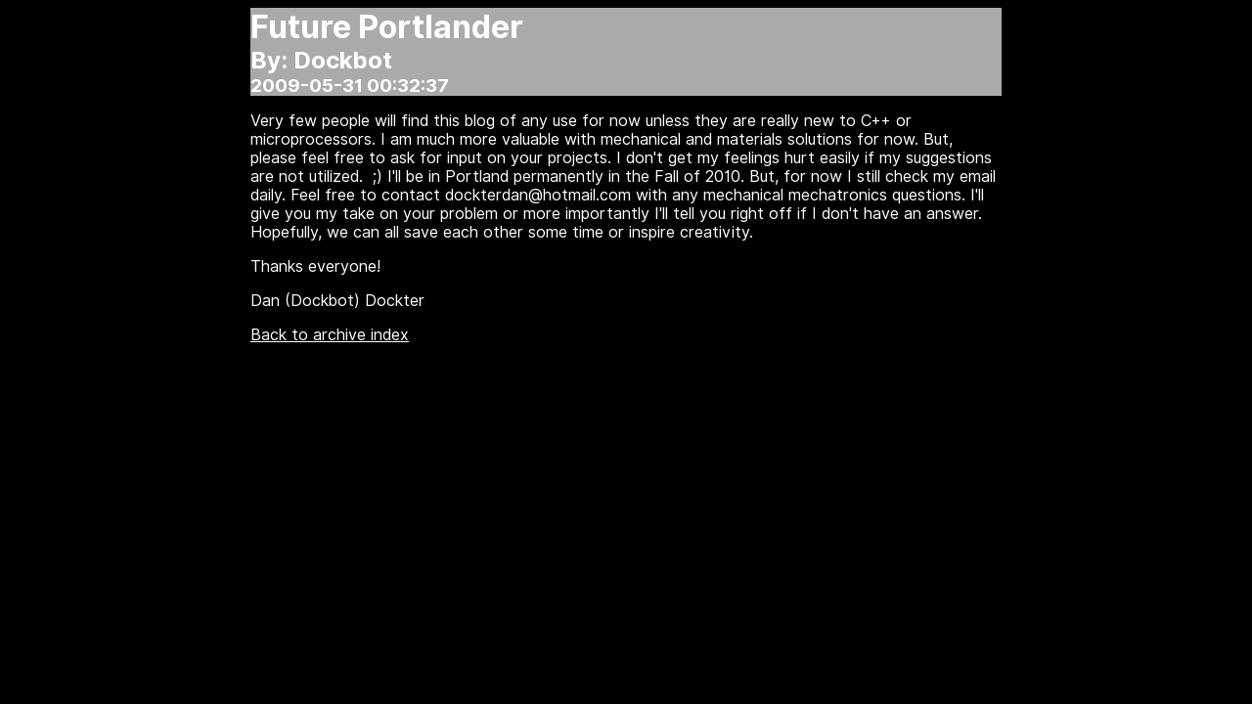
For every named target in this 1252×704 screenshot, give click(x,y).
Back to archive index (329, 335)
